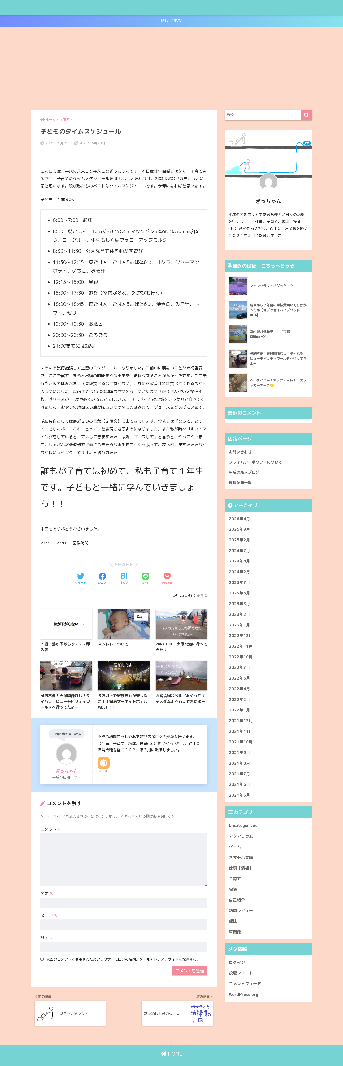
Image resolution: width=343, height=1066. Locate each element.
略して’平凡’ (171, 21)
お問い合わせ (241, 452)
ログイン (237, 965)
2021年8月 (239, 765)
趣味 (233, 923)
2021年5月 (239, 797)
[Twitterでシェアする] (80, 567)
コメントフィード (245, 986)
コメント (51, 819)
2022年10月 (241, 659)
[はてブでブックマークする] (124, 567)
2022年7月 (239, 669)
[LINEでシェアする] (145, 567)
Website (104, 761)
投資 (233, 891)
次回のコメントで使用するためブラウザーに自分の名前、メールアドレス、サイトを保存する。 (123, 949)
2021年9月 (239, 755)
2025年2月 (239, 542)
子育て (201, 583)
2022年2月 (239, 701)
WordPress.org (243, 996)
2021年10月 (241, 744)
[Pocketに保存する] (167, 567)
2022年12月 (241, 638)
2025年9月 (239, 531)
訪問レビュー (241, 913)
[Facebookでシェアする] (102, 567)
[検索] (306, 115)
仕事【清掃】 (241, 870)
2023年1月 (239, 627)
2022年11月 (241, 648)
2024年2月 (239, 574)
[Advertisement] (171, 68)
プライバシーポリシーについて (257, 463)
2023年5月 (239, 595)
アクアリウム (241, 838)
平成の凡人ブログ (55, 7)
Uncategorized (243, 828)
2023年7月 (239, 584)
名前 (47, 884)
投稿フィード (241, 975)
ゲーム (235, 849)
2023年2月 (239, 616)
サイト (46, 928)
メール (49, 906)
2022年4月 (239, 691)
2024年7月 (239, 553)
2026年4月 (239, 521)
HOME (171, 1047)
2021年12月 (241, 723)
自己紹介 (237, 902)
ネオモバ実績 (241, 859)
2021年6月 (239, 786)
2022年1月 (239, 712)
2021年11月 (241, 733)
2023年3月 (239, 606)
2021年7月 (239, 776)
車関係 (235, 934)
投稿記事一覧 (241, 484)
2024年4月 (239, 563)
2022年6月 (239, 680)
